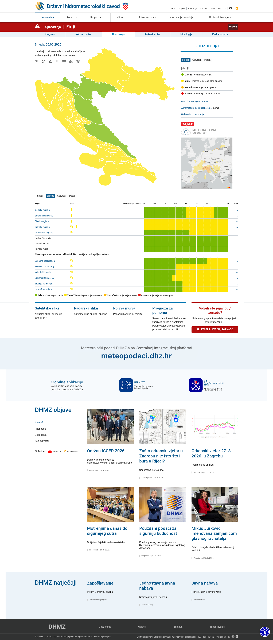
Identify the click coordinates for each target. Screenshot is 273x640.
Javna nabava (205, 583)
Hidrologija (186, 34)
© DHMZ (39, 636)
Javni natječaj (147, 604)
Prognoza (50, 34)
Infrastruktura (148, 17)
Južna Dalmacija (42, 289)
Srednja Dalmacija (43, 284)
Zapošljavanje (100, 583)
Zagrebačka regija (43, 216)
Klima (121, 17)
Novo (39, 422)
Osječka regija (41, 210)
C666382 (169, 637)
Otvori (233, 27)
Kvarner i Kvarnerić (43, 266)
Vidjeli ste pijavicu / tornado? (215, 310)
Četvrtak (196, 59)
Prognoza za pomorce (162, 310)
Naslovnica (47, 17)
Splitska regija (41, 227)
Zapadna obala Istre (44, 261)
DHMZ (57, 626)
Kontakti (204, 8)
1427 (198, 637)
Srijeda (185, 59)
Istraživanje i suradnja (183, 17)
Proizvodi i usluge (220, 17)
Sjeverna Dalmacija (44, 278)
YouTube (54, 451)
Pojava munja (124, 308)
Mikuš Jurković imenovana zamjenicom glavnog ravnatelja (214, 533)
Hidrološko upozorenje (192, 114)
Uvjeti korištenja (61, 636)
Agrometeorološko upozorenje (196, 108)
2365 (211, 637)
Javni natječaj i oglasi (98, 599)
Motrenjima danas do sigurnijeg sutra (107, 531)
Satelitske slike (47, 308)
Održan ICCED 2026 (105, 450)
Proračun (177, 626)
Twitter (40, 451)
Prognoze (97, 17)
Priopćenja (40, 428)
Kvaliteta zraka (220, 34)
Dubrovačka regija (43, 232)
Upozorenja (53, 27)
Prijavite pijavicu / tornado (215, 329)
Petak (207, 59)
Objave (181, 8)
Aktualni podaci (83, 34)
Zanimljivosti (42, 441)
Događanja (40, 434)
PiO (213, 8)
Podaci (72, 17)
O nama (171, 8)
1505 (205, 637)
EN (219, 8)
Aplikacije (192, 8)
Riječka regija (41, 221)
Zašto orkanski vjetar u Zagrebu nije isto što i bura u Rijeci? (161, 456)
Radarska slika (153, 34)
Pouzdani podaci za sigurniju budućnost (158, 531)
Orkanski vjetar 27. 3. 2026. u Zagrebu (212, 453)
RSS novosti (71, 451)
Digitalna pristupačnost (81, 636)
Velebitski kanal (42, 272)
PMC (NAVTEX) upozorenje (194, 101)
